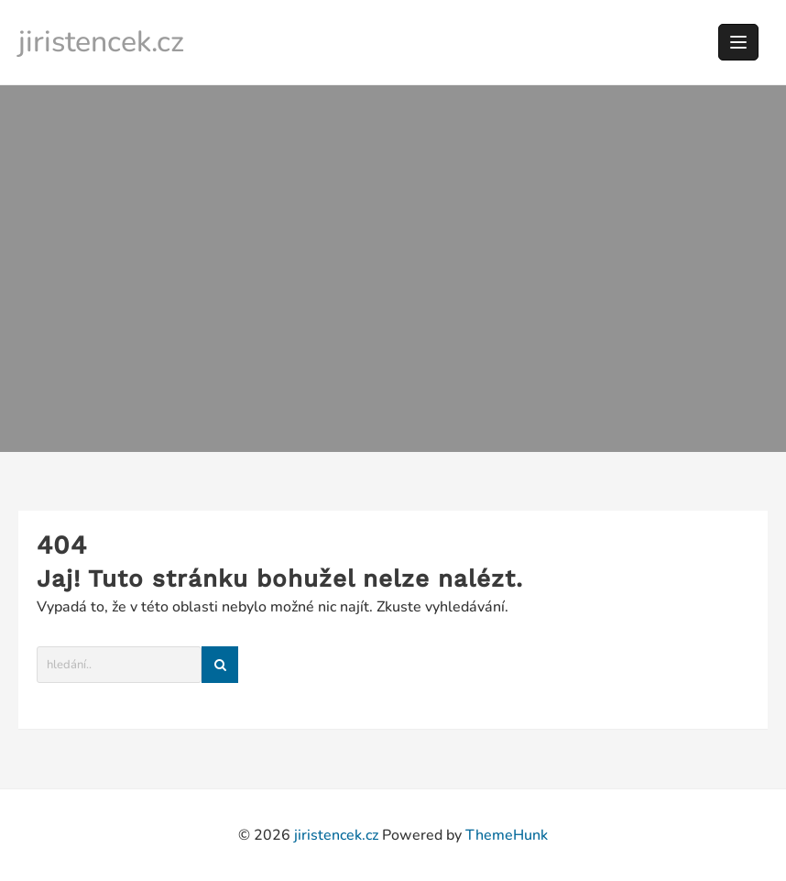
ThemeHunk (506, 835)
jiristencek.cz (101, 41)
